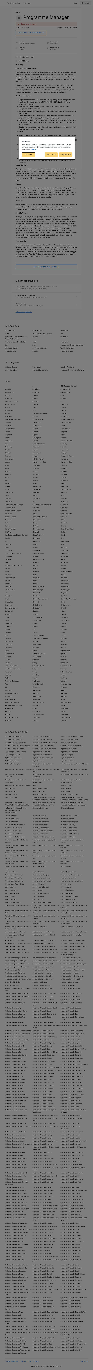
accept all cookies (65, 154)
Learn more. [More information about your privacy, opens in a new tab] (34, 149)
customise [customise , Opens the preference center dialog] (29, 154)
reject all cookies (51, 154)
